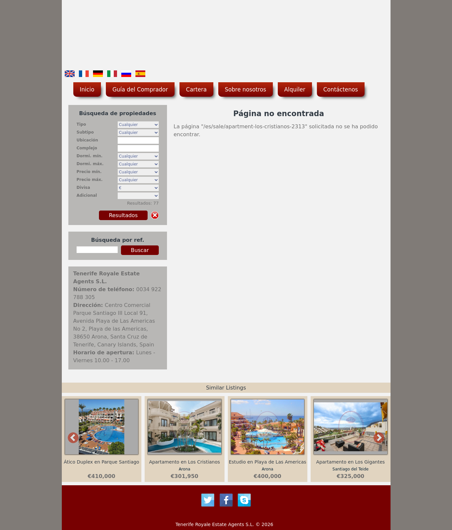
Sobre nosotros (245, 89)
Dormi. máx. (90, 164)
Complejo (87, 148)
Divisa (83, 187)
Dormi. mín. (90, 156)
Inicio (87, 89)
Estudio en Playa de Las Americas (267, 462)
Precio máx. (90, 179)
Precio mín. (89, 171)
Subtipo (85, 132)
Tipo (81, 124)
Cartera (196, 89)
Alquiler (294, 89)
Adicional (87, 195)
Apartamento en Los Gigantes (350, 462)
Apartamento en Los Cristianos (184, 462)
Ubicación (87, 140)
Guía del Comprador (140, 89)
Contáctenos (340, 89)
